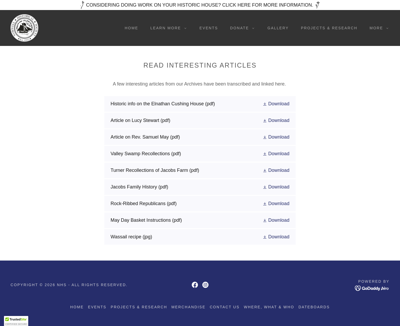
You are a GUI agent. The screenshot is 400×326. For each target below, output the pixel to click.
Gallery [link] (278, 28)
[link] (24, 27)
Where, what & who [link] (269, 307)
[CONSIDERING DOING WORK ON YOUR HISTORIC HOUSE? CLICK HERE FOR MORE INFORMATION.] (200, 5)
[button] (167, 28)
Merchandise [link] (188, 307)
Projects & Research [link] (329, 28)
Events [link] (209, 28)
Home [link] (131, 28)
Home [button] (77, 307)
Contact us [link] (224, 307)
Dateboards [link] (314, 307)
